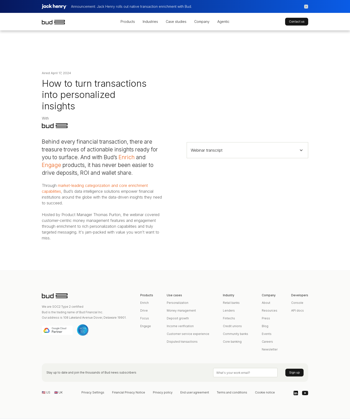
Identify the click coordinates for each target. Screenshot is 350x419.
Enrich (127, 157)
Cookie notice (265, 392)
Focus (144, 318)
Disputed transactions (182, 341)
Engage (51, 165)
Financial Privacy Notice (128, 392)
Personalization (177, 303)
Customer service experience (188, 334)
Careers (267, 341)
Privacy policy (163, 392)
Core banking (232, 341)
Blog (265, 326)
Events (266, 334)
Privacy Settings (92, 392)
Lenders (229, 310)
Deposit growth (178, 318)
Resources (269, 310)
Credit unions (232, 326)
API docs (297, 310)
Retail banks (231, 303)
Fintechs (229, 318)
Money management (181, 310)
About (266, 303)
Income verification (180, 326)
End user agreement (194, 392)
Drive (144, 310)
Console (297, 303)
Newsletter (270, 349)
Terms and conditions (232, 392)
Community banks (235, 334)
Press (266, 318)
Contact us (296, 22)
